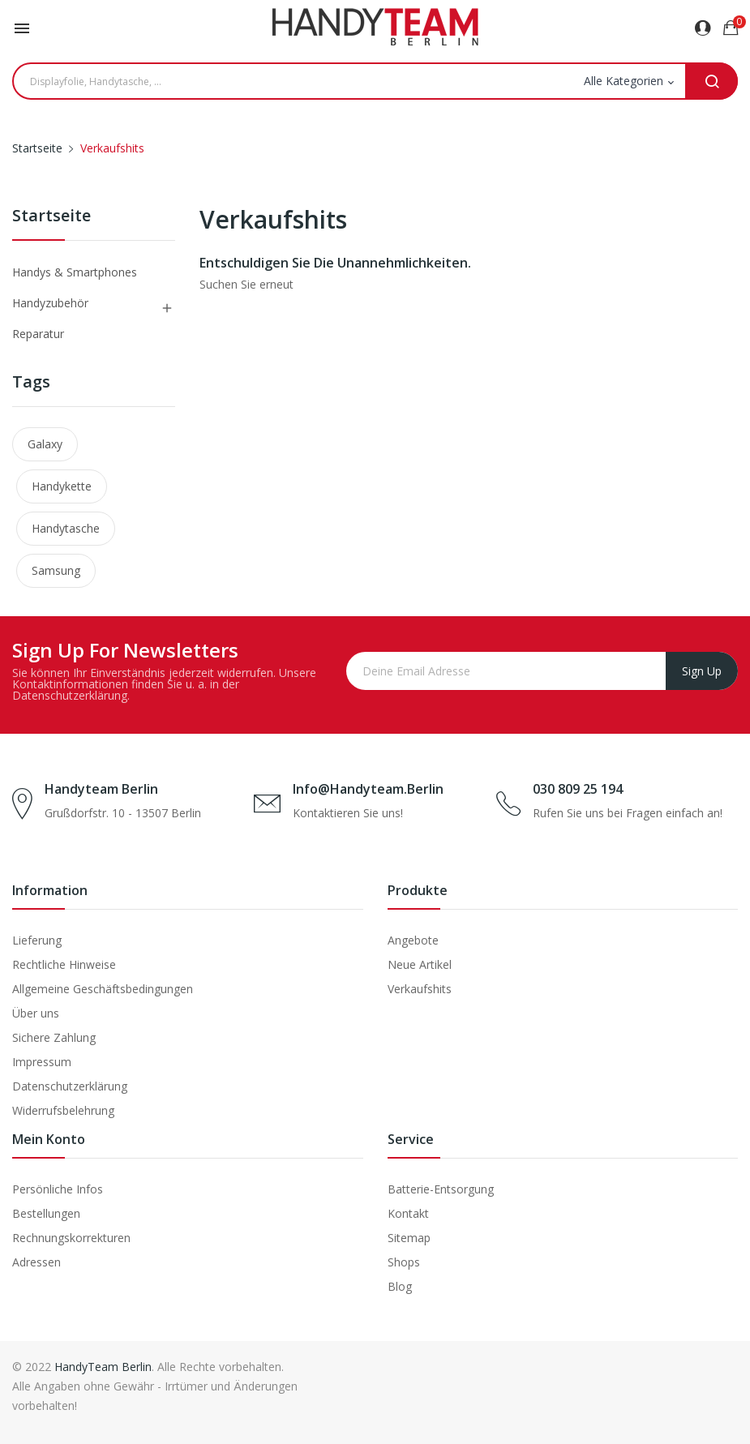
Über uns (35, 1013)
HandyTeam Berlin (103, 1366)
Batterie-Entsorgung (441, 1189)
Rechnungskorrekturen (71, 1237)
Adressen (36, 1262)
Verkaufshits (420, 988)
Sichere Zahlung (54, 1037)
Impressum (41, 1061)
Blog (400, 1286)
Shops (404, 1262)
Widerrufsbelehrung (63, 1110)
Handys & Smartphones (74, 272)
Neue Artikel (420, 964)
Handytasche (66, 528)
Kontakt (408, 1213)
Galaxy (45, 444)
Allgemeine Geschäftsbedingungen (102, 988)
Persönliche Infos (57, 1189)
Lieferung (37, 940)
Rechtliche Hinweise (64, 964)
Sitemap (409, 1237)
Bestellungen (46, 1213)
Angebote (413, 940)
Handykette (62, 486)
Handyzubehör (50, 303)
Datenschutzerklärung (69, 1086)
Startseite (51, 217)
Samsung (56, 570)
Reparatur (38, 333)
